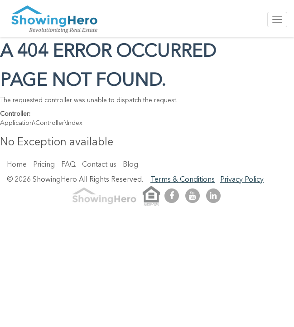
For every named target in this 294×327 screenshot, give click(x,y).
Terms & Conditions (182, 179)
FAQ (68, 164)
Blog (130, 164)
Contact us (99, 164)
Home (17, 164)
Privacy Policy (242, 179)
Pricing (44, 164)
